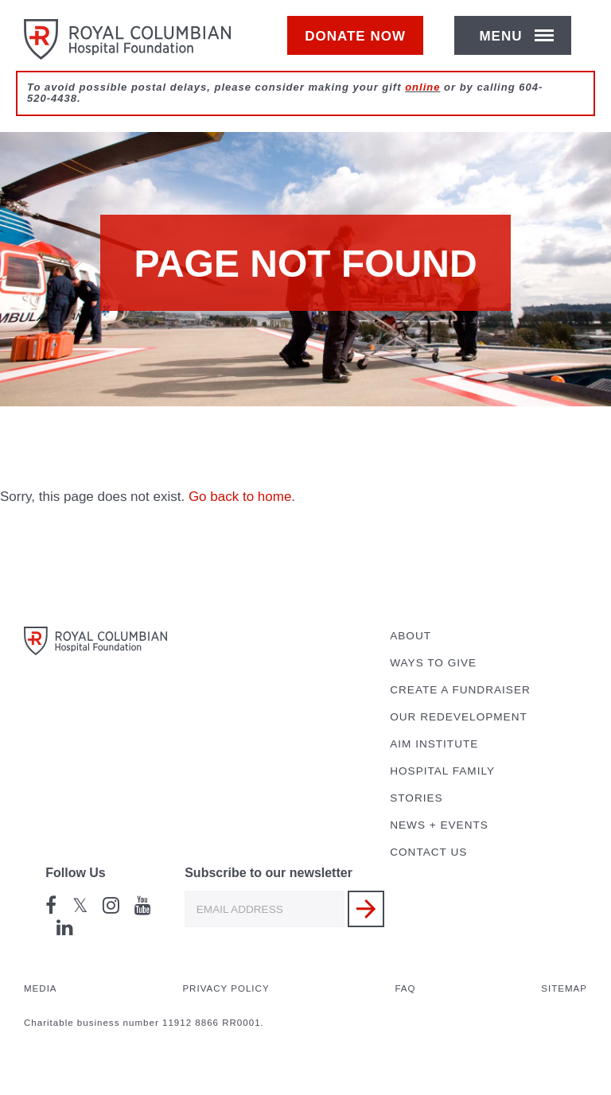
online (422, 105)
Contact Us (428, 852)
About (410, 636)
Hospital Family (442, 771)
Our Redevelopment (458, 717)
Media (40, 988)
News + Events (439, 825)
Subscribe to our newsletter (268, 872)
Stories (416, 798)
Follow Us (75, 872)
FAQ (405, 988)
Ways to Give (433, 663)
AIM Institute (434, 744)
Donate (363, 44)
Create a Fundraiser (460, 690)
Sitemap (564, 988)
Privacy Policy (225, 988)
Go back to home (240, 496)
